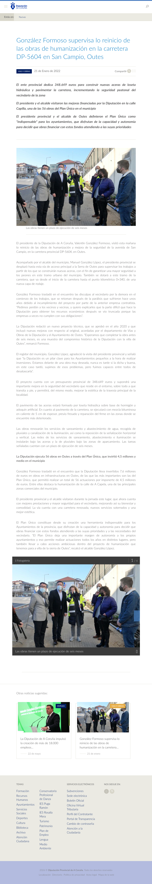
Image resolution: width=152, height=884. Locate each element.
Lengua (43, 839)
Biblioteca (22, 827)
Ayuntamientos (25, 804)
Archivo (21, 832)
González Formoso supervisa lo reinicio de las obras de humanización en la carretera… (100, 743)
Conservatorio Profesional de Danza (48, 795)
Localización (45, 874)
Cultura (20, 823)
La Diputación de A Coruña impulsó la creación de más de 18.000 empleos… (43, 743)
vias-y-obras (24, 71)
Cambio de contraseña (80, 823)
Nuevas (22, 17)
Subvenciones (75, 791)
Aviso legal (91, 874)
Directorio (57, 874)
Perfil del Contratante (80, 814)
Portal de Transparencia (81, 819)
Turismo (44, 821)
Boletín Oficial (75, 800)
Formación (22, 791)
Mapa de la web (106, 874)
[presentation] (137, 615)
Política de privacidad (74, 874)
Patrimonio (46, 826)
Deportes (22, 818)
